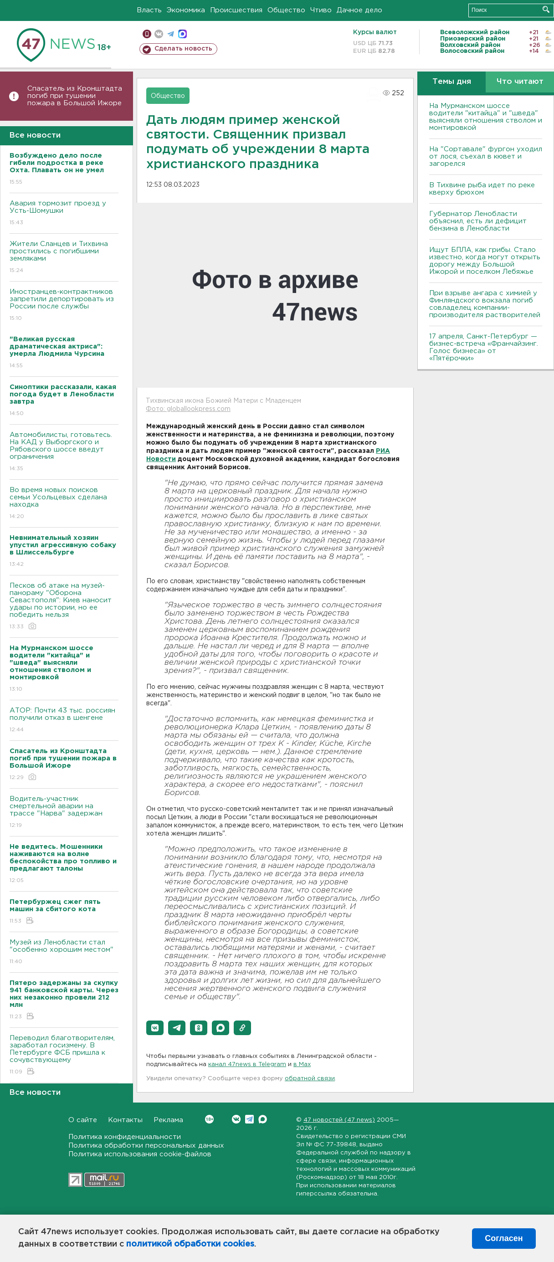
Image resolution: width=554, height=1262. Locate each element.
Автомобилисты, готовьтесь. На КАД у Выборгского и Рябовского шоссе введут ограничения (64, 452)
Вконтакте (209, 1119)
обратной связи (310, 1078)
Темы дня (451, 81)
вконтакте (158, 34)
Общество (286, 10)
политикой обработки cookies (190, 1244)
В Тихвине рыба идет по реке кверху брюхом (482, 188)
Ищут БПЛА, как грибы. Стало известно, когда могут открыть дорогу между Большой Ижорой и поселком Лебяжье (484, 261)
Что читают (520, 81)
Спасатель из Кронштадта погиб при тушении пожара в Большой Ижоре (74, 96)
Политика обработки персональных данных (146, 1146)
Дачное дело (359, 10)
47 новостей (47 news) (339, 1120)
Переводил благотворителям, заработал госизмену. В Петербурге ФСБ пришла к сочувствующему (64, 1055)
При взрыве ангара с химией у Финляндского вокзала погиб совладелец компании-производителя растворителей (484, 304)
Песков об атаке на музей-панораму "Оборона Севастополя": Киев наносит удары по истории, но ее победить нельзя (64, 607)
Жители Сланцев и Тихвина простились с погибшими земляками (64, 257)
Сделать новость (183, 48)
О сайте (82, 1120)
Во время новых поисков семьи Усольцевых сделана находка (64, 503)
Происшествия (236, 10)
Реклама (168, 1120)
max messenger (182, 34)
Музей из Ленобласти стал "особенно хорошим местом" (64, 952)
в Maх (302, 1064)
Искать (546, 9)
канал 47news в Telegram (247, 1064)
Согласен (504, 1238)
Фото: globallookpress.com (188, 409)
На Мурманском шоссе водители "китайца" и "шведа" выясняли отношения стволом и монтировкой (485, 117)
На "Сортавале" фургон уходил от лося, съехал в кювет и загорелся (485, 156)
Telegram (249, 1119)
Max (262, 1119)
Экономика (186, 10)
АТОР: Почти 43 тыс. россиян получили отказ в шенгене (64, 721)
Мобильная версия (147, 34)
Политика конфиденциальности (124, 1137)
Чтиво (321, 10)
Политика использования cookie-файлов (139, 1154)
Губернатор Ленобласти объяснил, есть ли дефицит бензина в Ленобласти (478, 221)
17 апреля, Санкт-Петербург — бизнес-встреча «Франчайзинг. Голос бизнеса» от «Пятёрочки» (483, 347)
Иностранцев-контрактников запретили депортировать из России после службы (64, 305)
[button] (155, 1028)
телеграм (170, 34)
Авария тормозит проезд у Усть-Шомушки (64, 213)
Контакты (125, 1120)
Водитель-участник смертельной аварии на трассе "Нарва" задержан (64, 812)
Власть (149, 10)
